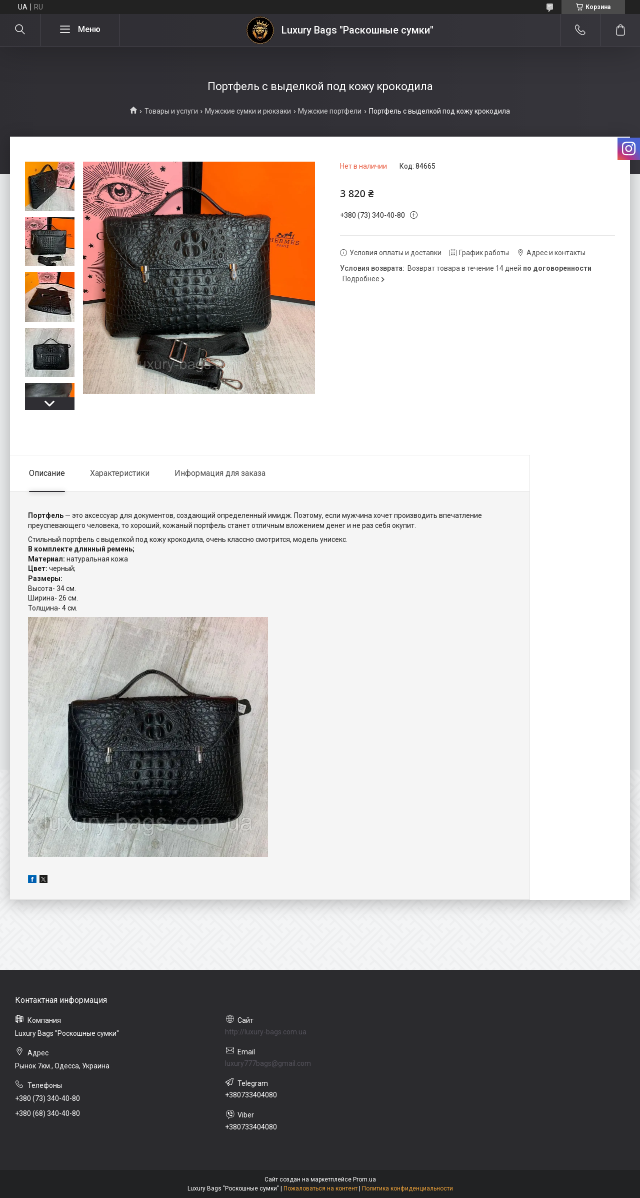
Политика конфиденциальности (407, 1188)
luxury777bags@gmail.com (268, 1063)
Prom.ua (364, 1179)
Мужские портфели (330, 111)
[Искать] (20, 30)
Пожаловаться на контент (321, 1188)
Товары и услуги (171, 111)
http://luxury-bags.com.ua (265, 1032)
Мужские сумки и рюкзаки (248, 111)
